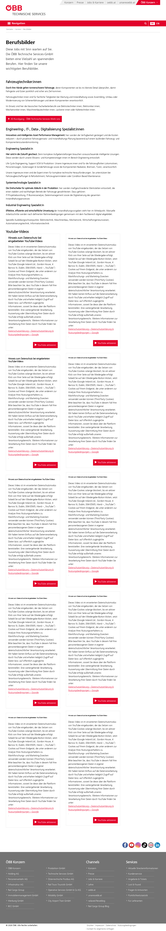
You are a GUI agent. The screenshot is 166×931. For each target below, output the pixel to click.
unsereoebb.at (127, 2)
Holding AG (12, 873)
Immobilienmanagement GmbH (20, 895)
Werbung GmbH (14, 900)
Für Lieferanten (134, 900)
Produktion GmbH (55, 868)
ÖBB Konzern (13, 868)
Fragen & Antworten (137, 890)
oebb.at (111, 2)
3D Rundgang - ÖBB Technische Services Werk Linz (33, 119)
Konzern (68, 2)
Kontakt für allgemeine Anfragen (100, 929)
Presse (80, 2)
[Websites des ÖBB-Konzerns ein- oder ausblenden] (149, 2)
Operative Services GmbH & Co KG (60, 890)
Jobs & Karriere (95, 2)
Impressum (99, 925)
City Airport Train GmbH (58, 900)
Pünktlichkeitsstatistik (137, 895)
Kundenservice (134, 873)
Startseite (9, 29)
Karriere (18, 29)
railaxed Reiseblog (95, 900)
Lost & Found (133, 884)
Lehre (89, 884)
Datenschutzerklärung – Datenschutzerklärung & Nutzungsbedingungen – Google (31, 333)
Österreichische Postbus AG (60, 879)
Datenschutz (111, 925)
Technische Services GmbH (59, 873)
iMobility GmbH (54, 895)
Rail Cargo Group (15, 890)
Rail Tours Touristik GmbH (59, 884)
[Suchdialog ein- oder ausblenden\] (145, 23)
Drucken (90, 925)
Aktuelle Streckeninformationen (140, 868)
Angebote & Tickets (136, 879)
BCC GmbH (12, 906)
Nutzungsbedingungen (127, 925)
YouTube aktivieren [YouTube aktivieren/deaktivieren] (45, 345)
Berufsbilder (27, 29)
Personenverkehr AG (17, 879)
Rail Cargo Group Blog (97, 906)
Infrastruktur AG (14, 884)
